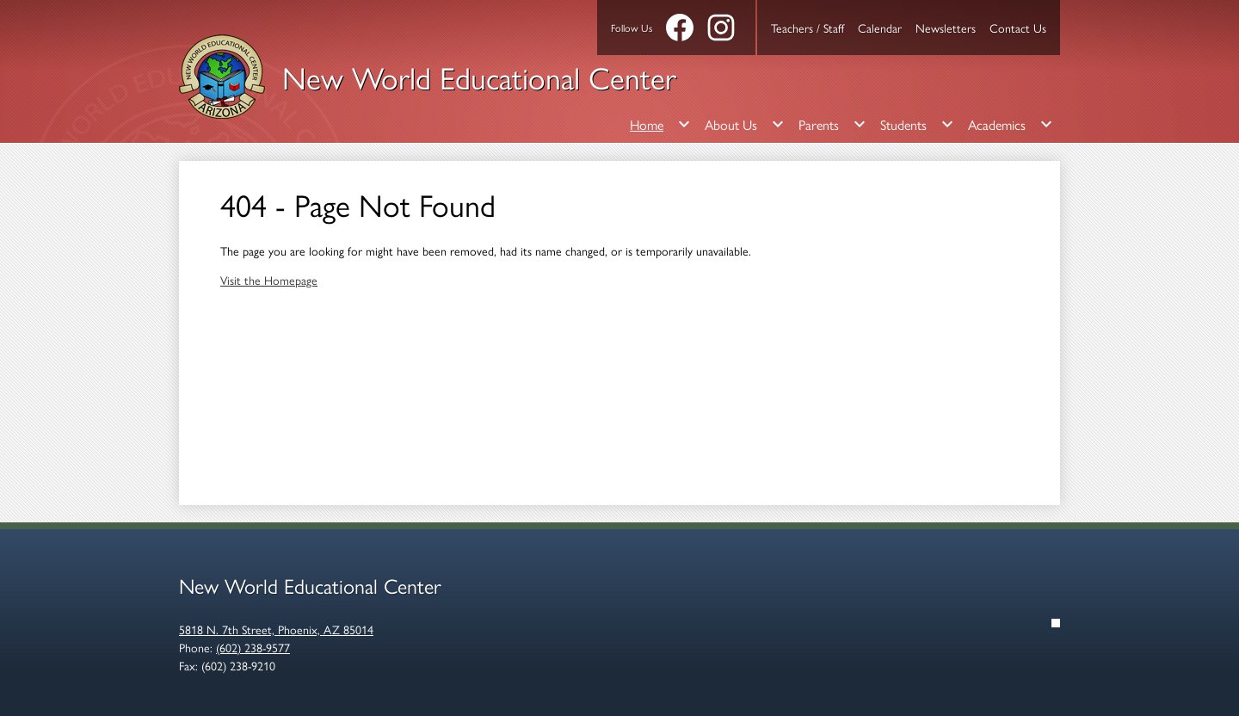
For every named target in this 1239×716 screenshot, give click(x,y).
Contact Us (1017, 27)
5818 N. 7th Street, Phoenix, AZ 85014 (276, 629)
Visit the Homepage (268, 279)
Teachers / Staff (807, 27)
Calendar (880, 27)
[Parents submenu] (832, 124)
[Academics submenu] (1010, 124)
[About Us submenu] (745, 124)
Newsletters (945, 27)
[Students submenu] (917, 124)
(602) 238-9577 (253, 647)
